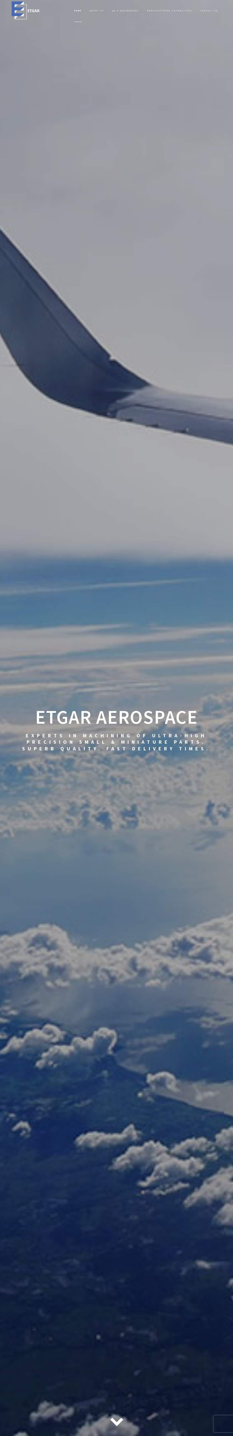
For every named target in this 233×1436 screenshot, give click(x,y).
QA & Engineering (125, 10)
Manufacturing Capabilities (169, 10)
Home (78, 10)
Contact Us (209, 10)
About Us (97, 10)
